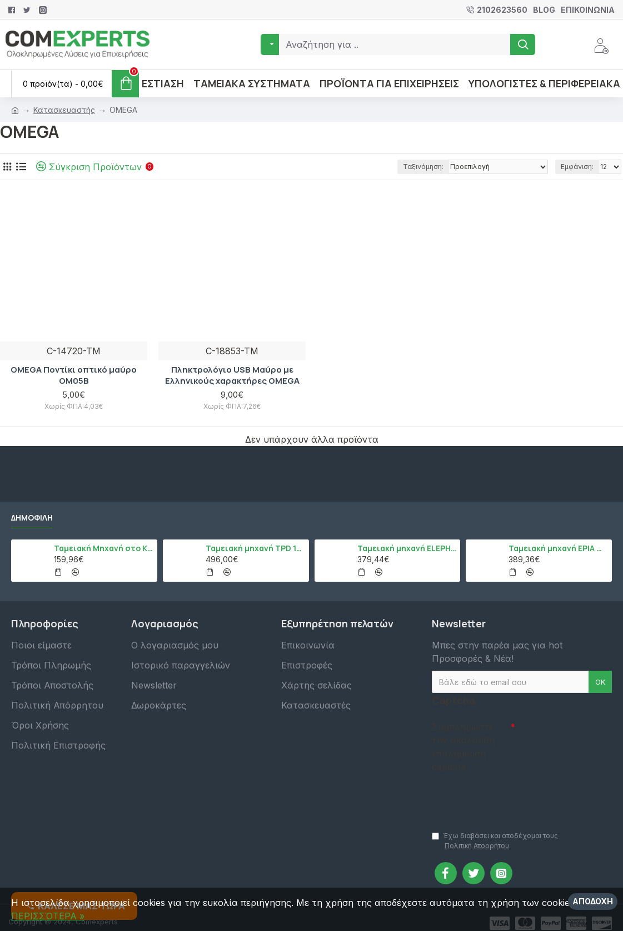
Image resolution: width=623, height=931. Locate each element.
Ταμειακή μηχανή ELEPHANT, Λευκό (407, 548)
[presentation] (509, 796)
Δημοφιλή (32, 518)
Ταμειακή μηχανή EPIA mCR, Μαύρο (558, 548)
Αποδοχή (592, 901)
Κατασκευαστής (64, 110)
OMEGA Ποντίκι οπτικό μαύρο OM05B (74, 375)
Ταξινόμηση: (423, 166)
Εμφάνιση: (577, 166)
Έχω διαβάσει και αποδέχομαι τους (495, 841)
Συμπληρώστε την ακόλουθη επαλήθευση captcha (463, 746)
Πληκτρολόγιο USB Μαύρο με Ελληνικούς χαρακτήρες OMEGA (232, 375)
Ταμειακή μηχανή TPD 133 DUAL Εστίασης (255, 548)
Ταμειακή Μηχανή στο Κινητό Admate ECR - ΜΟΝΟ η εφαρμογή (103, 548)
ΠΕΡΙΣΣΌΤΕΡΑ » (47, 916)
